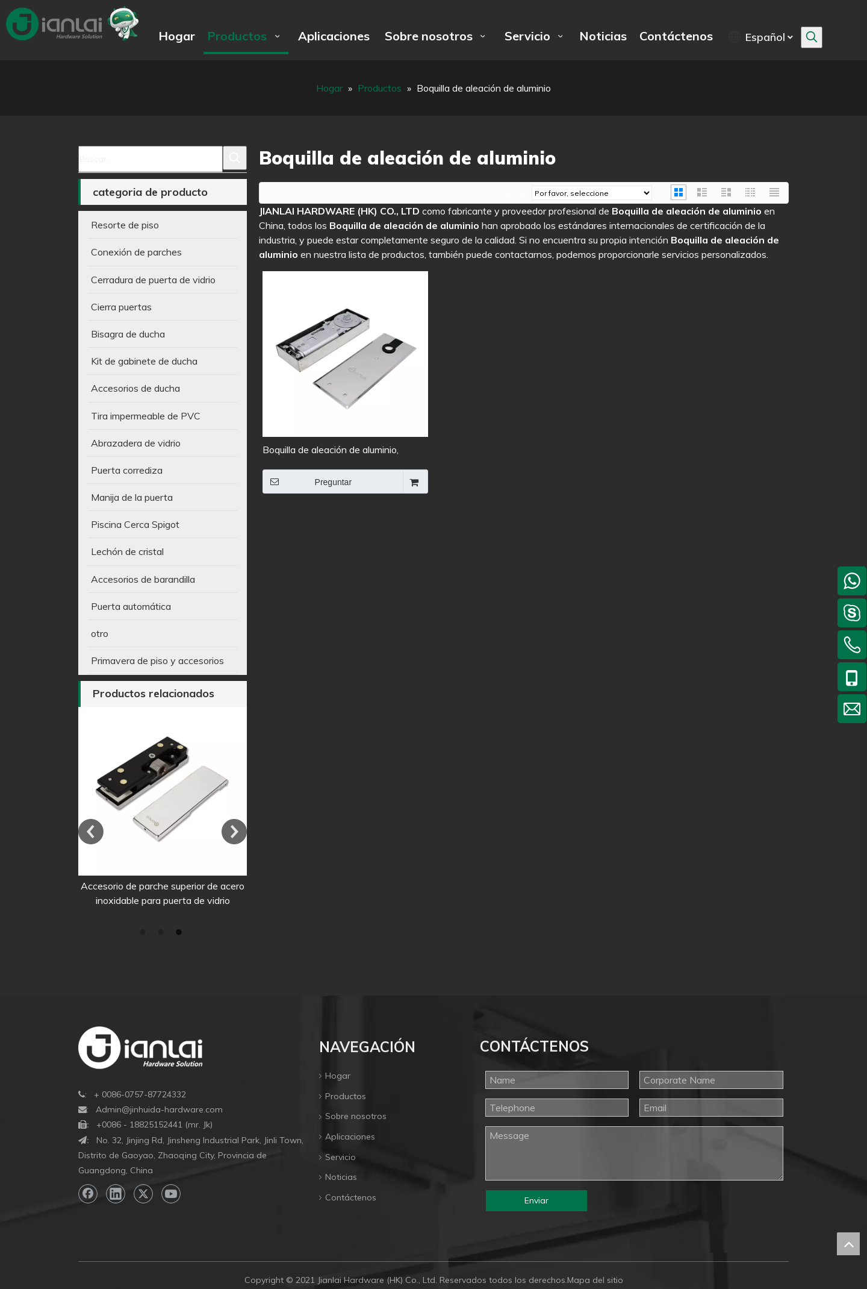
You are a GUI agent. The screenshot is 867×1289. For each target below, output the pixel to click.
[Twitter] (143, 1193)
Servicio (340, 1157)
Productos (345, 1096)
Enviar (536, 1200)
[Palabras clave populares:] (811, 37)
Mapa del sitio (595, 1280)
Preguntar (307, 481)
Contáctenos (350, 1197)
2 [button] (163, 933)
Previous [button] (91, 831)
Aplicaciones (350, 1136)
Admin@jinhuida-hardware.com (159, 1109)
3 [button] (181, 933)
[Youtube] (171, 1193)
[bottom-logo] (140, 1047)
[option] (162, 807)
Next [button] (234, 831)
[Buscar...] (150, 159)
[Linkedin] (115, 1193)
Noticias (341, 1176)
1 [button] (144, 933)
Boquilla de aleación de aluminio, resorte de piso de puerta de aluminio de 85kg (342, 450)
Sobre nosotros (356, 1116)
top (848, 1243)
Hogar (337, 1075)
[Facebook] (88, 1193)
